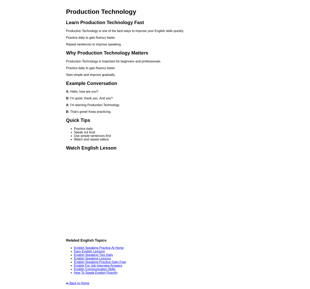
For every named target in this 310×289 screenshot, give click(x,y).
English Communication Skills (94, 269)
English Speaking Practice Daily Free (100, 262)
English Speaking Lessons (92, 258)
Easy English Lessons (89, 251)
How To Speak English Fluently (95, 272)
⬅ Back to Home (77, 283)
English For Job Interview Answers (98, 265)
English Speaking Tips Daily (93, 255)
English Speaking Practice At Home (99, 247)
